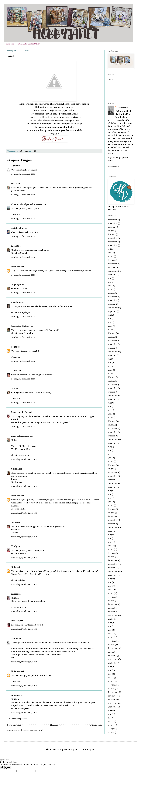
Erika (13, 567)
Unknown (16, 266)
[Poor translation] (7, 767)
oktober (111, 227)
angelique (16, 302)
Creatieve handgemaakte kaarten (27, 204)
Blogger (91, 749)
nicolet (14, 246)
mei (109, 282)
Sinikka (15, 468)
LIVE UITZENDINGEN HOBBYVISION (29, 44)
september (113, 271)
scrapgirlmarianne (20, 436)
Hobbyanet (123, 107)
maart (110, 256)
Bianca (14, 522)
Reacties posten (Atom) (32, 730)
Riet (13, 388)
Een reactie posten (18, 718)
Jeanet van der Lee (20, 412)
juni (110, 278)
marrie (14, 594)
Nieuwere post (14, 725)
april (110, 252)
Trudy (14, 546)
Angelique (16, 284)
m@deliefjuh (17, 228)
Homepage (55, 725)
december (112, 219)
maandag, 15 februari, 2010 (24, 459)
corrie (14, 183)
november (113, 223)
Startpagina (10, 44)
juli (109, 249)
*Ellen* (14, 370)
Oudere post (96, 725)
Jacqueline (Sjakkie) (20, 326)
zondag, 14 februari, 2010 (23, 174)
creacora (15, 620)
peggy (14, 346)
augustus (112, 274)
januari (111, 230)
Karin (14, 165)
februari (112, 234)
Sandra (14, 638)
